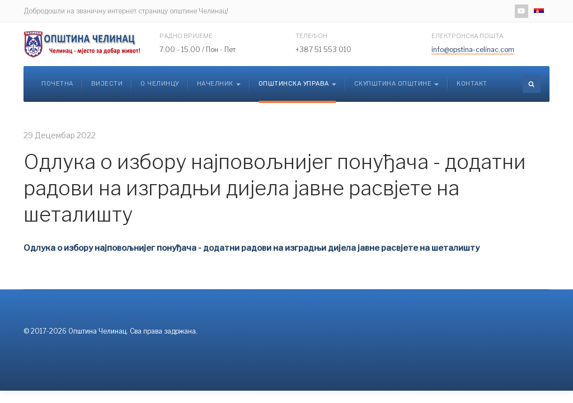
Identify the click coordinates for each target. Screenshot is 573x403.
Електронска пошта (467, 36)
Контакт (472, 83)
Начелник (219, 83)
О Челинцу (159, 83)
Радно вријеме (186, 36)
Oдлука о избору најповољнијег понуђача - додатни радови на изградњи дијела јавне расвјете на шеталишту (275, 188)
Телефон (311, 36)
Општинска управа (297, 83)
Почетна (57, 83)
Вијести (107, 83)
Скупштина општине (396, 83)
